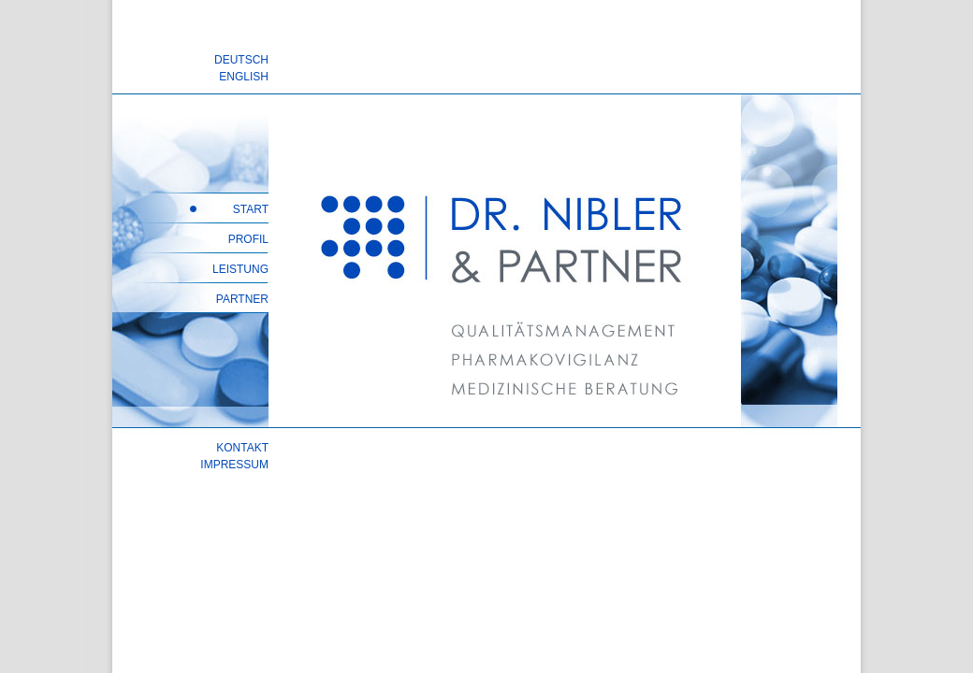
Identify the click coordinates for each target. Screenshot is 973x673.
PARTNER (242, 299)
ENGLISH (244, 76)
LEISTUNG (240, 269)
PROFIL (248, 239)
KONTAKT (242, 447)
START (251, 209)
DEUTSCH (241, 59)
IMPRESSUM (234, 464)
